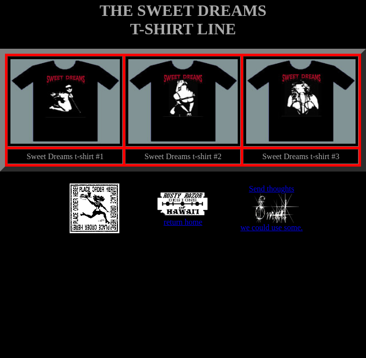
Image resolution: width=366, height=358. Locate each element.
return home (183, 218)
